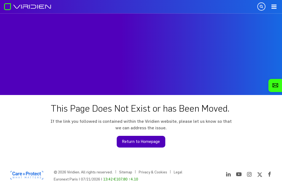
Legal (178, 172)
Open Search (261, 6)
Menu (274, 7)
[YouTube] (238, 175)
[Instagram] (249, 175)
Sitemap (125, 172)
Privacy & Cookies (153, 172)
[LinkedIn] (228, 175)
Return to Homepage (141, 141)
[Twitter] (259, 175)
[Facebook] (269, 175)
